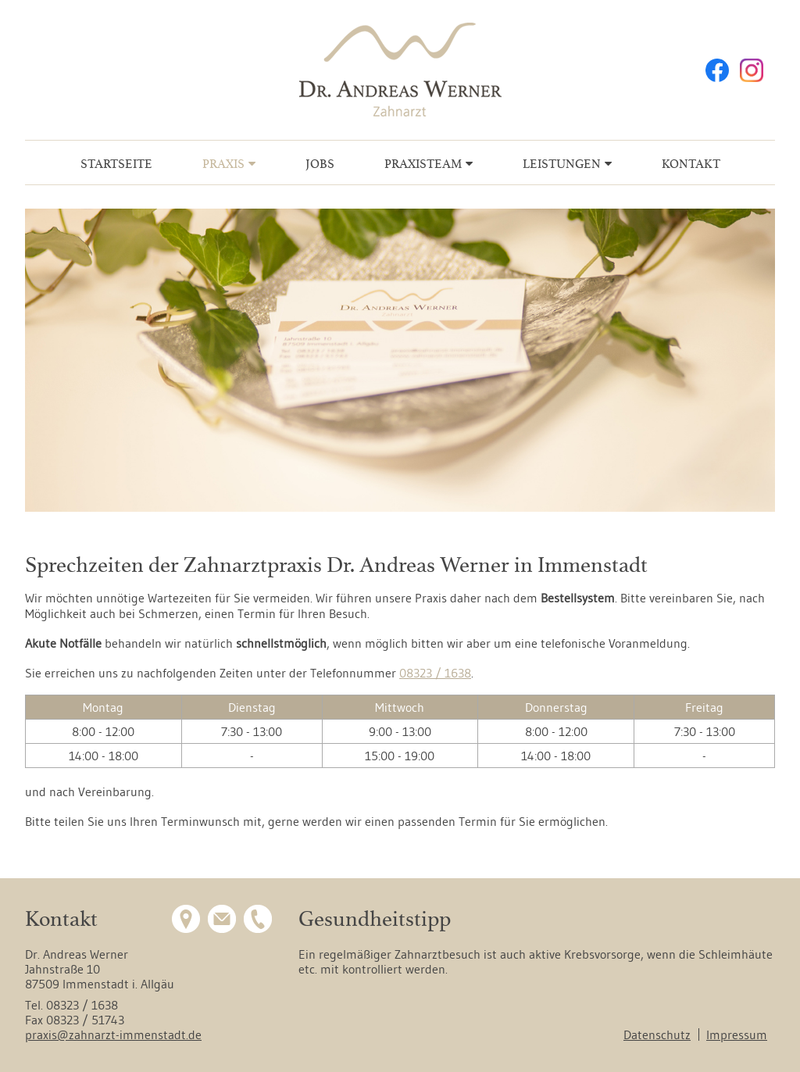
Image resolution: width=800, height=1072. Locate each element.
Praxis (223, 163)
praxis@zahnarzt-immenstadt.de (113, 1034)
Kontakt (691, 163)
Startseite (116, 163)
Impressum (736, 1034)
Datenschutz (657, 1034)
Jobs (319, 163)
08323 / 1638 (435, 673)
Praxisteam (423, 163)
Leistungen (562, 163)
